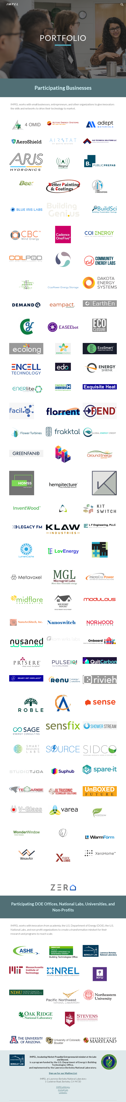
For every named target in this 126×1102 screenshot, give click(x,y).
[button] (122, 5)
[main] (63, 39)
